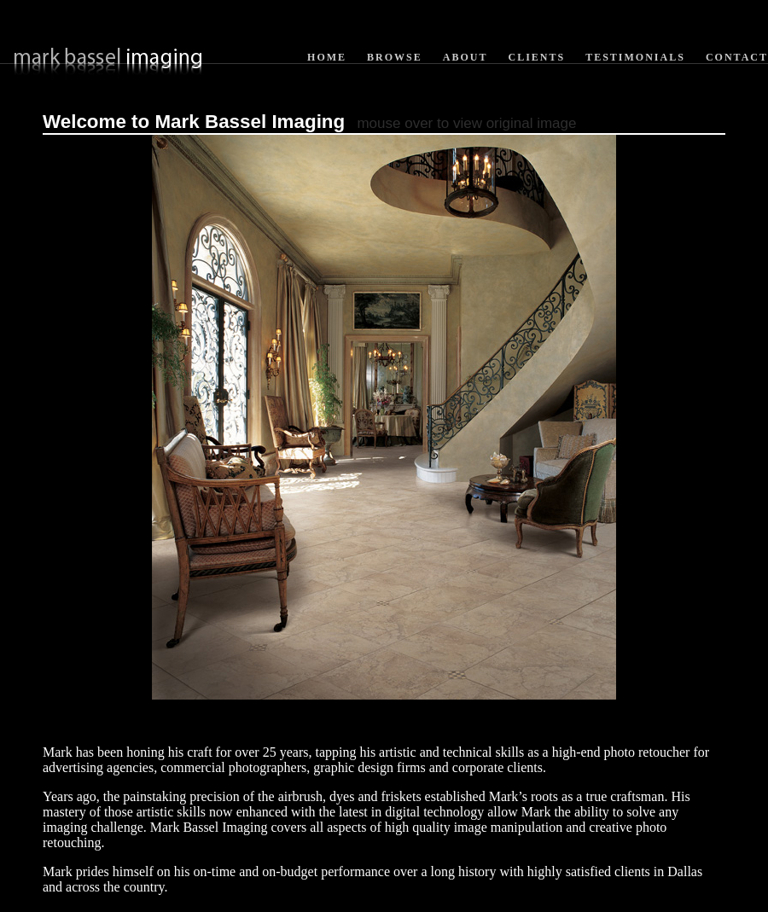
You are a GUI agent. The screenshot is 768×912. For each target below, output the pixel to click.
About (465, 57)
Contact (737, 57)
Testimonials (635, 57)
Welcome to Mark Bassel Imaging (194, 121)
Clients (536, 57)
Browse (394, 57)
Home (326, 57)
